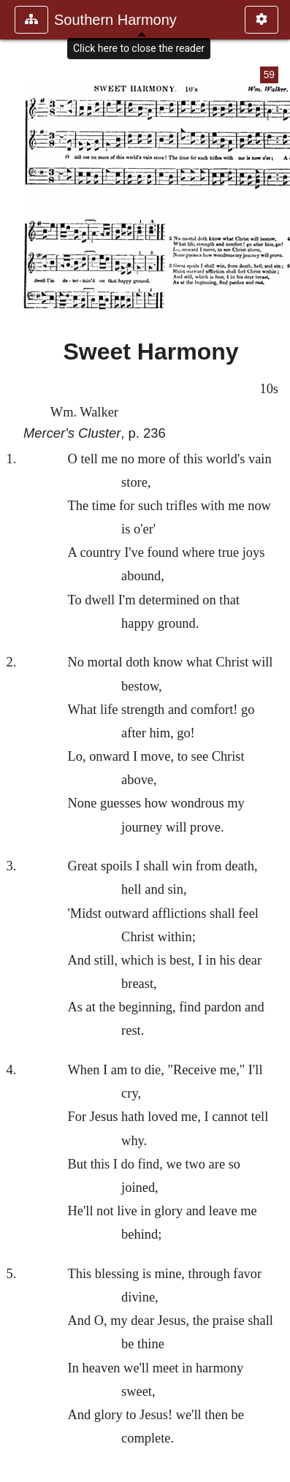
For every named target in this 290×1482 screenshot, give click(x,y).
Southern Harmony (115, 20)
